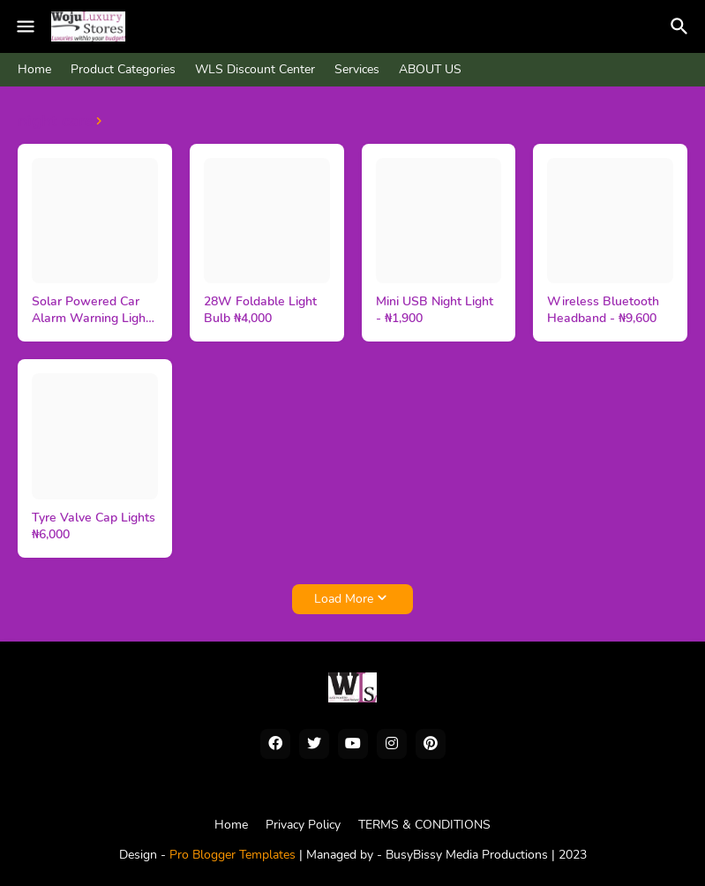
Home (34, 69)
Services (356, 69)
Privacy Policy (303, 824)
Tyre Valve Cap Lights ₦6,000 (93, 526)
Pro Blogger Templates (232, 854)
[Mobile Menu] (25, 26)
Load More (343, 598)
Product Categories (123, 69)
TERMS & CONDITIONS (424, 824)
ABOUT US (430, 69)
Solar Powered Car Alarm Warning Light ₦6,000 (91, 310)
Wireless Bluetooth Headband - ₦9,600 (603, 310)
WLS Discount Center (255, 69)
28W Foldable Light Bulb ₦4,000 (260, 310)
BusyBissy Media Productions (468, 854)
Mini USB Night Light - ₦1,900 (434, 310)
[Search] (682, 26)
